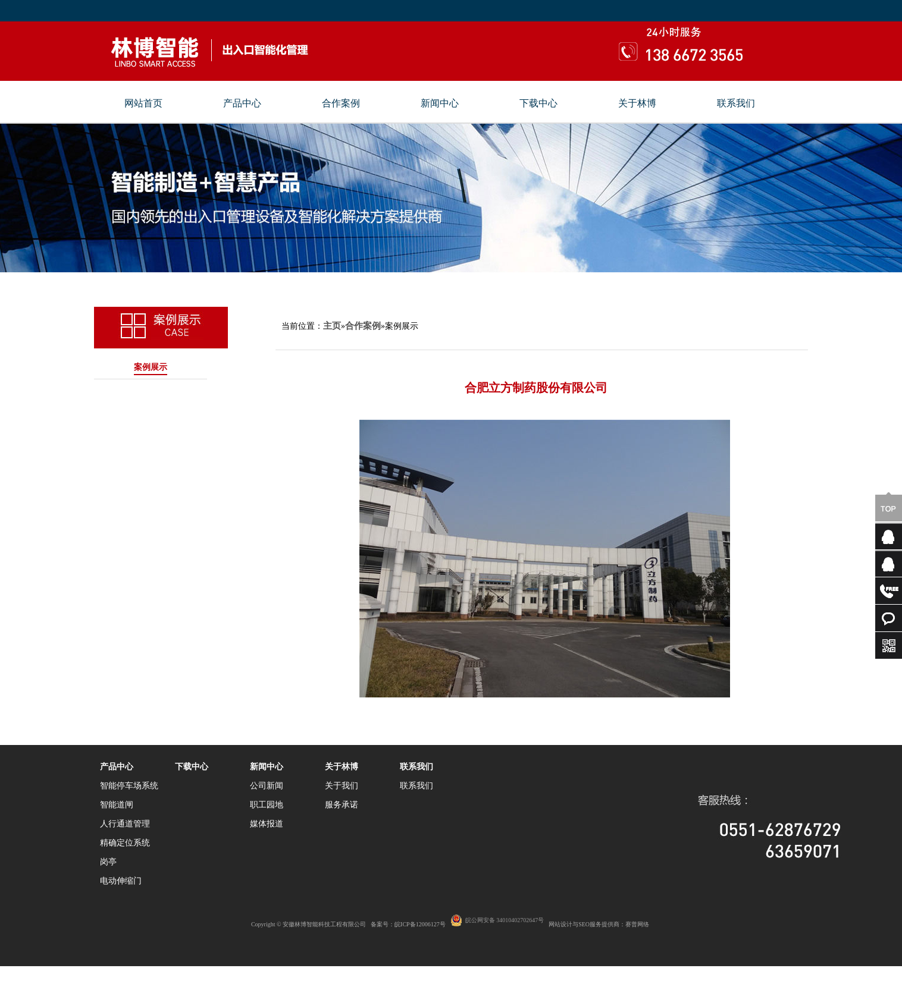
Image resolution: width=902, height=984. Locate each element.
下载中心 (538, 103)
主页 (332, 326)
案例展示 (150, 367)
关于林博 (637, 103)
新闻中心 (440, 103)
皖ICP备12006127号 (420, 924)
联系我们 (736, 103)
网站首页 (143, 103)
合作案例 (341, 103)
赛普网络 (637, 924)
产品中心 (242, 103)
